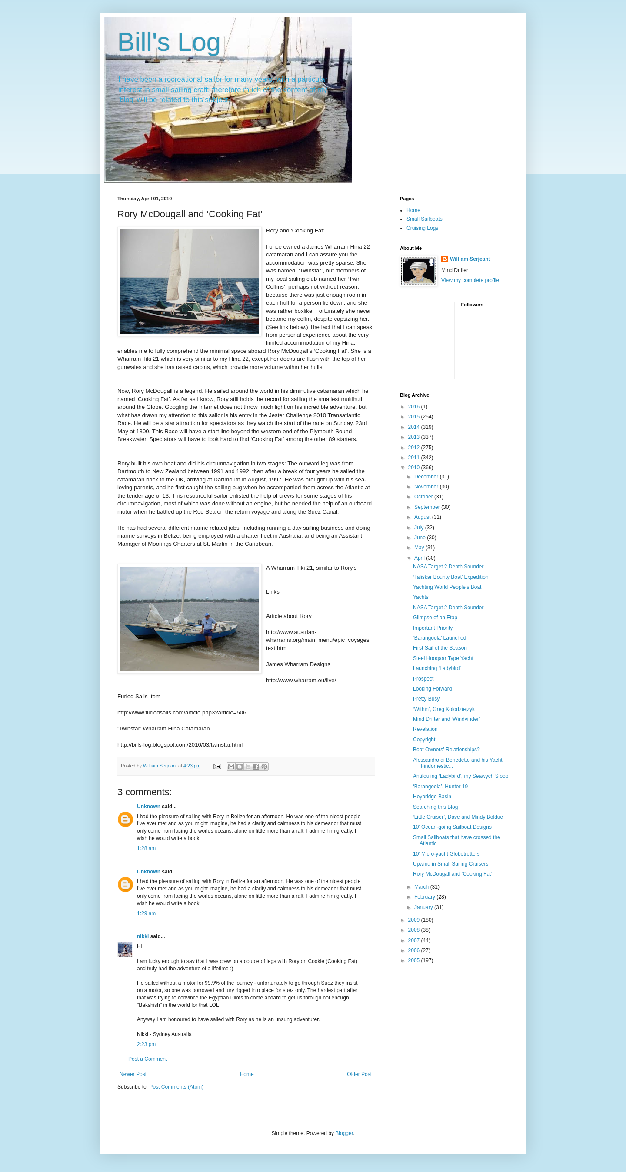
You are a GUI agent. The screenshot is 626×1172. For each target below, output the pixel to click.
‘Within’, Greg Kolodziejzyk (444, 709)
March (422, 887)
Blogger (344, 1133)
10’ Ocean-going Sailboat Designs (452, 827)
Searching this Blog (435, 807)
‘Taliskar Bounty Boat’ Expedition (451, 577)
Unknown (148, 806)
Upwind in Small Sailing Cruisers (450, 864)
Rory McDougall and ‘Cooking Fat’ (452, 874)
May (420, 547)
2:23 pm (146, 1044)
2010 (414, 468)
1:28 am (146, 848)
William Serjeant (470, 259)
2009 (414, 920)
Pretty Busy (426, 699)
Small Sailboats (424, 219)
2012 (414, 448)
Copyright (424, 740)
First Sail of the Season (440, 648)
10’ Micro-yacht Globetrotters (446, 854)
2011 (414, 458)
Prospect (423, 679)
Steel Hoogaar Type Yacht (443, 658)
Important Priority (433, 628)
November (427, 487)
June (420, 538)
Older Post (359, 1074)
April (420, 558)
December (427, 477)
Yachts (421, 597)
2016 (414, 407)
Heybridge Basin (432, 797)
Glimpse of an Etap (435, 617)
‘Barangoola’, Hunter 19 (440, 787)
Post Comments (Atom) (176, 1087)
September (427, 507)
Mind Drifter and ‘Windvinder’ (446, 719)
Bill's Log (169, 41)
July (419, 528)
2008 (414, 930)
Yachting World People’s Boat (447, 587)
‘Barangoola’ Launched (439, 638)
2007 (414, 940)
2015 (414, 417)
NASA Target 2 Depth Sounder (448, 567)
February (425, 897)
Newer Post (133, 1074)
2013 (414, 437)
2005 (414, 960)
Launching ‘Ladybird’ (437, 668)
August (423, 517)
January (424, 907)
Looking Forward (432, 689)
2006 (414, 950)
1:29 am (146, 913)
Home (247, 1074)
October (424, 497)
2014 (414, 427)
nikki (143, 936)
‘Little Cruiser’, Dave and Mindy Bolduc (458, 817)
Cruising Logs (422, 228)
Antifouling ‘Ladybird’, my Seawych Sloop (460, 776)
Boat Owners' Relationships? (446, 750)
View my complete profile (470, 280)
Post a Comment (147, 1059)
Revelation (425, 729)
